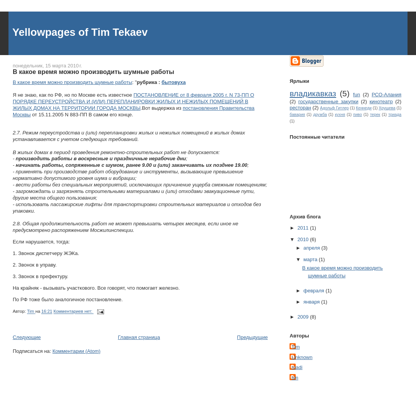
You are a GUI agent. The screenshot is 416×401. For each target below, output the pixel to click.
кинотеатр (380, 101)
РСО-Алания (386, 94)
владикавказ (313, 93)
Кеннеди (364, 108)
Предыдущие (252, 337)
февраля (314, 291)
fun (356, 94)
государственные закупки (328, 101)
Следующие (27, 337)
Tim (295, 347)
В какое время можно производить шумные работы (93, 71)
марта (311, 259)
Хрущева (387, 108)
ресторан (300, 108)
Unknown (301, 357)
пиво (357, 114)
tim (294, 378)
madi (296, 367)
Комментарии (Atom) (76, 351)
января (312, 302)
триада (394, 114)
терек (375, 114)
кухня (340, 114)
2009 (303, 317)
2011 (303, 228)
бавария (297, 114)
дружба (320, 114)
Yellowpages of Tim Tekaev (80, 32)
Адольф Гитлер (334, 108)
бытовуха (174, 82)
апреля (312, 248)
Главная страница (139, 337)
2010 (303, 239)
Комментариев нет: (74, 311)
